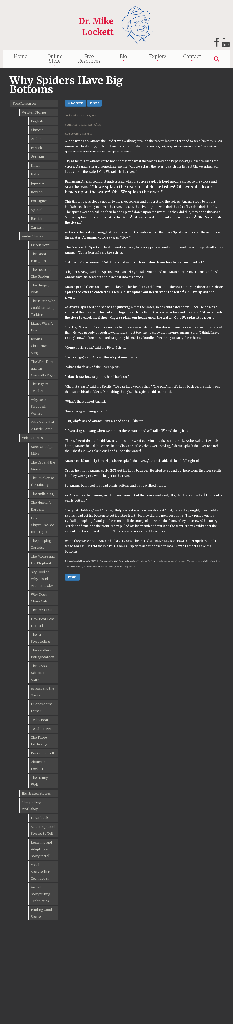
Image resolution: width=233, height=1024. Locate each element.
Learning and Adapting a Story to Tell (41, 849)
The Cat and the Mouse (43, 465)
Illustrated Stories (36, 793)
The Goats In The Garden (41, 273)
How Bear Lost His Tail (42, 622)
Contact (192, 56)
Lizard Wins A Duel (42, 326)
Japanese (38, 183)
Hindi (35, 165)
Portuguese (40, 201)
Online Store (54, 59)
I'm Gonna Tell (42, 753)
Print (94, 103)
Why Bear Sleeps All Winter (38, 406)
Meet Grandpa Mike (42, 450)
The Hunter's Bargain (41, 506)
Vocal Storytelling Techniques (40, 872)
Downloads (40, 818)
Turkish (37, 227)
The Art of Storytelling (40, 638)
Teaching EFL (41, 729)
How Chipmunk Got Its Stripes (42, 525)
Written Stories (34, 112)
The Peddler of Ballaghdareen (42, 653)
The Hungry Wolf (40, 288)
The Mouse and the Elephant (43, 559)
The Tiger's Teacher (39, 387)
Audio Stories (32, 236)
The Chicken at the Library (42, 481)
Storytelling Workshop (31, 805)
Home (20, 56)
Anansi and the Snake (42, 691)
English (37, 121)
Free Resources (89, 59)
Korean (37, 192)
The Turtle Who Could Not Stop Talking (43, 308)
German (37, 157)
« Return (76, 103)
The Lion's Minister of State (40, 673)
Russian (37, 219)
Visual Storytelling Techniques (40, 894)
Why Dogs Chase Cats (39, 597)
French (36, 148)
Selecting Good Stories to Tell (43, 830)
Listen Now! (40, 245)
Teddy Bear (39, 720)
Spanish (37, 210)
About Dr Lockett (38, 765)
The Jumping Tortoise (41, 544)
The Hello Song (43, 494)
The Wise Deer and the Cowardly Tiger (43, 368)
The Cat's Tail (41, 610)
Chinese (37, 130)
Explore (157, 56)
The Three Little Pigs (39, 740)
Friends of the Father (42, 707)
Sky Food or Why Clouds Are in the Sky (42, 579)
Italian (36, 174)
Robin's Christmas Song (39, 346)
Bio (123, 56)
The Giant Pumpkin (38, 257)
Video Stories (32, 438)
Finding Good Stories (41, 913)
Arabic (36, 139)
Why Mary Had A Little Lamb (42, 425)
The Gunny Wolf (39, 781)
